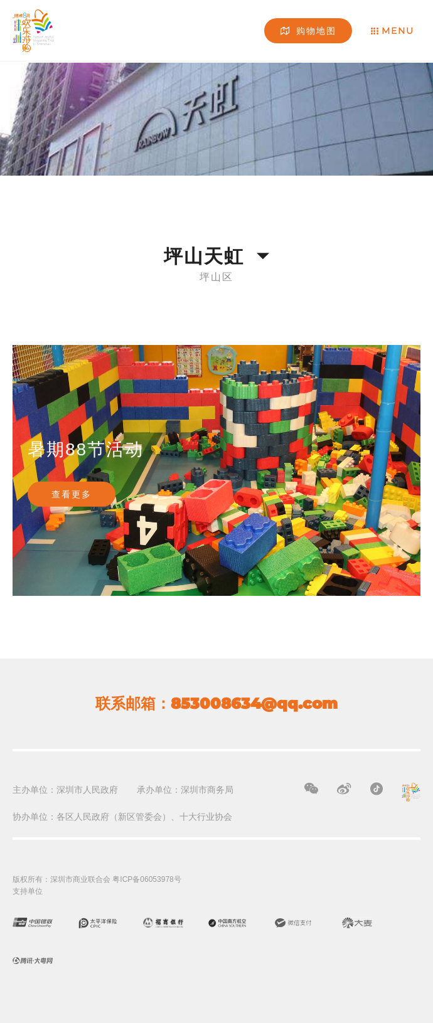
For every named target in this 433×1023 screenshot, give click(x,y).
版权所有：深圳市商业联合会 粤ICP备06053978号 (97, 879)
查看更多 (71, 494)
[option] (216, 470)
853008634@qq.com (254, 703)
